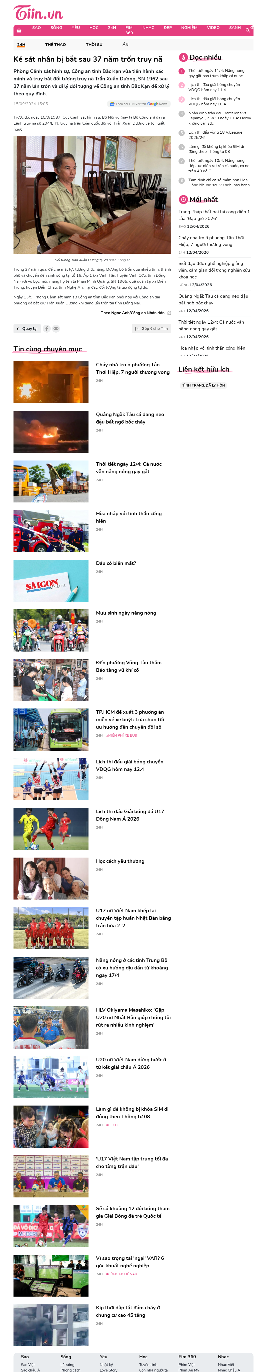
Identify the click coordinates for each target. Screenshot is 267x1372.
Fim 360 (129, 30)
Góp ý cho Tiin (151, 328)
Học (94, 27)
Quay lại (27, 328)
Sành (235, 27)
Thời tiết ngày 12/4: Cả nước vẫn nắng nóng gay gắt (211, 325)
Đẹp (168, 27)
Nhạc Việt (226, 1364)
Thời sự (94, 44)
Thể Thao (55, 44)
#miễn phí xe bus (121, 735)
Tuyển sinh (148, 1364)
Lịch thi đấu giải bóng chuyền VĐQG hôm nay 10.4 (214, 101)
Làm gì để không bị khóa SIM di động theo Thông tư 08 (216, 149)
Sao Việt (28, 1364)
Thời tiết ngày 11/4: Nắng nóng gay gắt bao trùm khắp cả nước (216, 73)
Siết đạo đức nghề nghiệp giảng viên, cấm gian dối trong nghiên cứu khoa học (214, 270)
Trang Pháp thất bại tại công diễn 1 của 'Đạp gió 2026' (214, 215)
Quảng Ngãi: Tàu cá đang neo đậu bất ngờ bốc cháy (213, 299)
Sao (36, 27)
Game (256, 27)
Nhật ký (106, 1364)
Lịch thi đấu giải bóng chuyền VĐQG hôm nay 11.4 (214, 87)
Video (213, 27)
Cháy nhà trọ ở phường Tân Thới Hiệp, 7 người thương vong (211, 241)
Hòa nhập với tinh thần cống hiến (211, 348)
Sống (56, 27)
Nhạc (148, 27)
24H (112, 27)
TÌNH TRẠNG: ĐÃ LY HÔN (203, 385)
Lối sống (67, 1364)
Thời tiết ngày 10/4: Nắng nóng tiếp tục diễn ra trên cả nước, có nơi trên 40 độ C (219, 166)
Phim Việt (186, 1364)
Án (125, 44)
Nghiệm (189, 27)
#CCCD (112, 1125)
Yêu (76, 27)
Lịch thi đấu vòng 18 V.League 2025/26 (215, 135)
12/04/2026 (198, 226)
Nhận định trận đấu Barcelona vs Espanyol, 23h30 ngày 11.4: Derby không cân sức (219, 118)
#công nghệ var (121, 1274)
